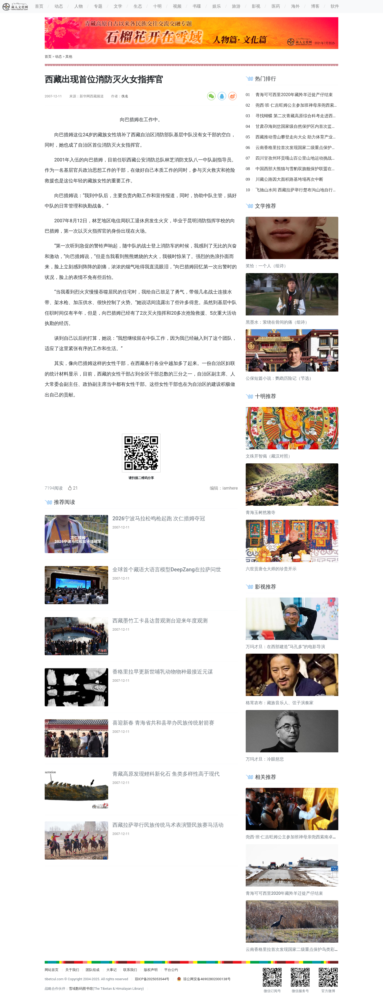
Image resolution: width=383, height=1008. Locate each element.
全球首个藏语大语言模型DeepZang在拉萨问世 (166, 569)
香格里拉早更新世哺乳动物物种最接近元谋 (162, 671)
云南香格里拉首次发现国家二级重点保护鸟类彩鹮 (302, 147)
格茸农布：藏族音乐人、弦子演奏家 (279, 702)
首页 (48, 56)
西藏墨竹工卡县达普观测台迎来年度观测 (160, 620)
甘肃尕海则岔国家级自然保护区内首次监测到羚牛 (302, 126)
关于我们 (72, 970)
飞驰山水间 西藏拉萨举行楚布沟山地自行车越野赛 (303, 189)
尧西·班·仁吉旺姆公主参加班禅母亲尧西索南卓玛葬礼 (305, 105)
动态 (58, 56)
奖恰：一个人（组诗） (267, 265)
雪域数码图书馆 (81, 989)
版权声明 (151, 970)
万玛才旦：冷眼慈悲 (265, 759)
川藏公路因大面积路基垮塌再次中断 (289, 179)
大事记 (111, 970)
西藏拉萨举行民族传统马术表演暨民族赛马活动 (168, 825)
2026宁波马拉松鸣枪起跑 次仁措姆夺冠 (158, 518)
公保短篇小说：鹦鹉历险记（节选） (279, 378)
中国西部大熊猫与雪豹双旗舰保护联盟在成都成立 (302, 168)
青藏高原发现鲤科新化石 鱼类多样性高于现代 (166, 774)
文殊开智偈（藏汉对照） (269, 456)
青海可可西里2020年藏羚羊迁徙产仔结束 (294, 94)
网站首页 (51, 970)
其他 (68, 56)
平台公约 (171, 970)
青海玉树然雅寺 (260, 512)
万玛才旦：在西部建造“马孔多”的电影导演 (285, 646)
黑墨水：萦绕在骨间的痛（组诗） (277, 322)
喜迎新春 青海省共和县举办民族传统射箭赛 (163, 723)
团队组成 (92, 970)
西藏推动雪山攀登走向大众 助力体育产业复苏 (298, 136)
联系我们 (130, 970)
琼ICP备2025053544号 (152, 979)
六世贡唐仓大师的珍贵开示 (271, 568)
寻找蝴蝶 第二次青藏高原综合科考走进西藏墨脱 (300, 115)
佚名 (124, 96)
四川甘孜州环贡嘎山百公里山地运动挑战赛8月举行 (303, 158)
